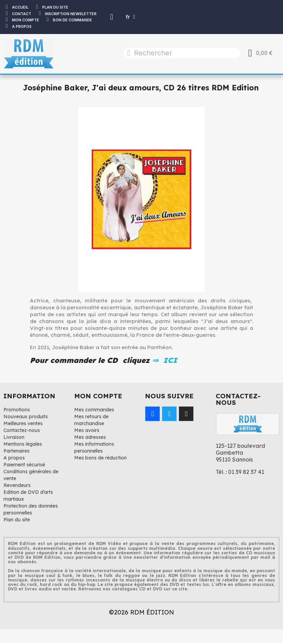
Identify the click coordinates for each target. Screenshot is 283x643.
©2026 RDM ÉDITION (141, 612)
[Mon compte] (112, 17)
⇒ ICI (163, 360)
